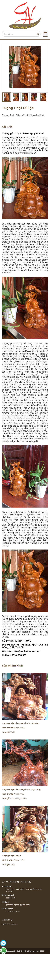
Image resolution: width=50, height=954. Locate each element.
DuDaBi (20, 951)
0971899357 (10, 898)
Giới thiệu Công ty (10, 924)
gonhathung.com (13, 911)
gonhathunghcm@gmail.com (18, 905)
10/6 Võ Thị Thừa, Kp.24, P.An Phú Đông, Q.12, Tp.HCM (24, 890)
